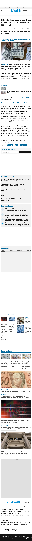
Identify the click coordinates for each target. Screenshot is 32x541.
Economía (14, 14)
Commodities (20, 250)
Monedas (3, 250)
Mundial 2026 (18, 7)
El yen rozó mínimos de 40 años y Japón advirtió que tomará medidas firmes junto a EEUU (16, 428)
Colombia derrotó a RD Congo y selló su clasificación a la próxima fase (12, 184)
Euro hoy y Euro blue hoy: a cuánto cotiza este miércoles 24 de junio (26, 365)
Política (30, 14)
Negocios (12, 511)
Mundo (11, 513)
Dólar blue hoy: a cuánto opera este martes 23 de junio (28, 330)
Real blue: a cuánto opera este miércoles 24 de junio (15, 391)
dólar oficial (25, 98)
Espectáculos (5, 518)
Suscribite (25, 152)
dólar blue (5, 64)
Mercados (4, 511)
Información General (18, 516)
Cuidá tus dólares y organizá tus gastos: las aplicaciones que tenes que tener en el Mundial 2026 (16, 396)
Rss (21, 518)
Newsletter (27, 502)
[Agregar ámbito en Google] (16, 28)
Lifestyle (26, 511)
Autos (28, 516)
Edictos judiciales (6, 524)
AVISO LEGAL (27, 522)
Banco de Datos (20, 509)
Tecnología (14, 518)
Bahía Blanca (23, 145)
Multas (16, 524)
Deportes (17, 513)
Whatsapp (17, 502)
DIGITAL (7, 530)
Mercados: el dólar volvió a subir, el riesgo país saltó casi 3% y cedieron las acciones (16, 219)
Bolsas (11, 250)
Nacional (3, 513)
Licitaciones (23, 524)
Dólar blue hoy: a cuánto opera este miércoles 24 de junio (19, 92)
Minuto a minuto (3, 322)
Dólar (7, 14)
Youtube (14, 502)
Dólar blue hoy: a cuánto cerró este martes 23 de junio (28, 321)
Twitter (1, 502)
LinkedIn (11, 502)
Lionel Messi (25, 7)
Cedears (29, 250)
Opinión (19, 511)
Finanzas (23, 14)
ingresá (29, 10)
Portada (3, 507)
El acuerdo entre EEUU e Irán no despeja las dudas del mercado (15, 199)
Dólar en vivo (11, 7)
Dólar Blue (14, 16)
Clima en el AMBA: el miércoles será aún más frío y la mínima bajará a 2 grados (15, 180)
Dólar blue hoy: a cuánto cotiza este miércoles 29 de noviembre (16, 37)
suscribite (25, 10)
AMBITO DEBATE (22, 529)
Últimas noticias (12, 507)
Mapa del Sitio (5, 520)
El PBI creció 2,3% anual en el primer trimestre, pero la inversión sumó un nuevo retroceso (17, 210)
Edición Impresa (5, 516)
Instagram (7, 502)
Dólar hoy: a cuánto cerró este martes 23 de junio (12, 328)
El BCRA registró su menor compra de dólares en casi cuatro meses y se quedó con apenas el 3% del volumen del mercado (16, 453)
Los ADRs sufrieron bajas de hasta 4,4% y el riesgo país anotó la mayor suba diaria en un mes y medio (17, 215)
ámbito (2, 16)
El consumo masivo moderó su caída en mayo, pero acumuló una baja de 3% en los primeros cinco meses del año (17, 224)
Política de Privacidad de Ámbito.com (11, 522)
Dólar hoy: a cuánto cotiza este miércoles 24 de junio (19, 87)
